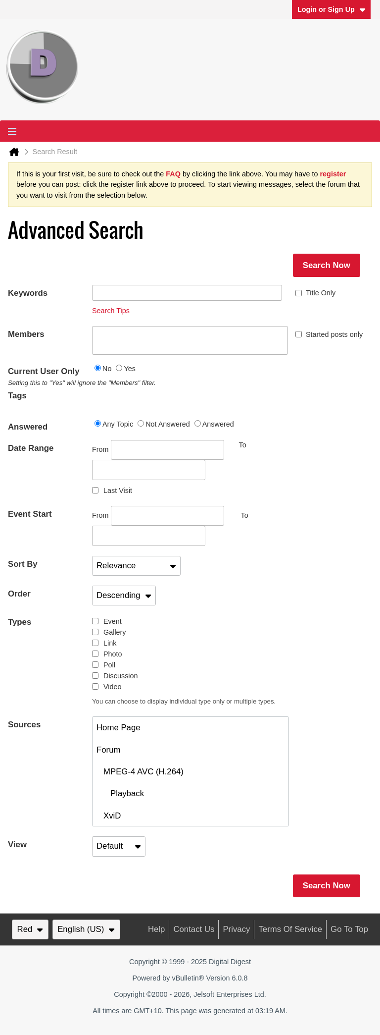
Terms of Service (290, 929)
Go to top (349, 929)
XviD (108, 815)
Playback (120, 793)
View (17, 844)
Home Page (118, 727)
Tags (17, 395)
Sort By (23, 564)
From (158, 450)
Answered (28, 427)
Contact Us (193, 929)
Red (30, 929)
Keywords (28, 293)
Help (156, 929)
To (244, 515)
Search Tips (111, 311)
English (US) (86, 929)
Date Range (30, 448)
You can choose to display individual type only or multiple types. (184, 701)
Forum (108, 750)
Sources (24, 724)
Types (19, 622)
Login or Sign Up (331, 9)
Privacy (236, 929)
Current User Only (50, 377)
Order (19, 594)
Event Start (30, 514)
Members (26, 334)
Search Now (326, 265)
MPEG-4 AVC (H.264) (140, 771)
